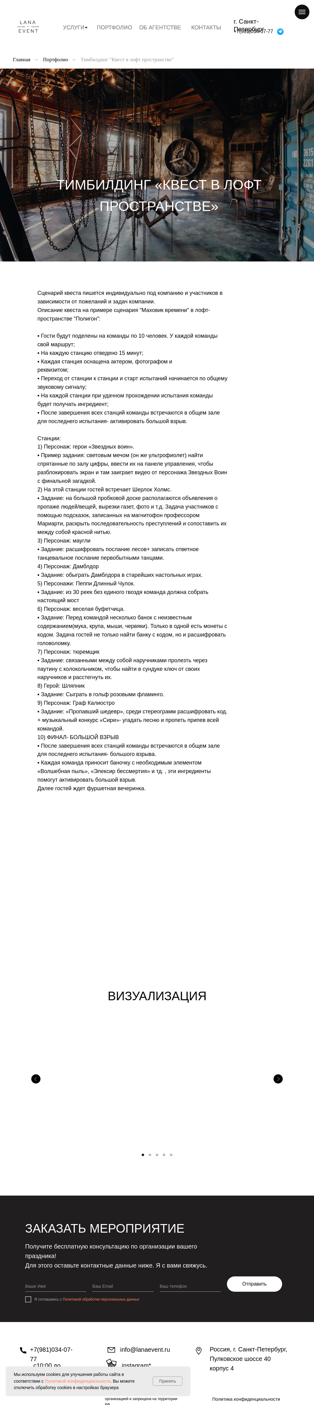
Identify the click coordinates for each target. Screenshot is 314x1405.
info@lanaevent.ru (145, 1349)
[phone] (190, 1286)
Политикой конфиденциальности (77, 1381)
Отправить (254, 1284)
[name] (55, 1286)
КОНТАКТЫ (206, 27)
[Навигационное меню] (302, 12)
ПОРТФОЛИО (114, 27)
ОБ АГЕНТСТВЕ (160, 27)
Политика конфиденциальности (246, 1399)
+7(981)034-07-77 (253, 31)
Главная (21, 59)
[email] (122, 1286)
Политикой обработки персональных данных (101, 1299)
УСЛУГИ (74, 27)
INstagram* (136, 1365)
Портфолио (55, 59)
